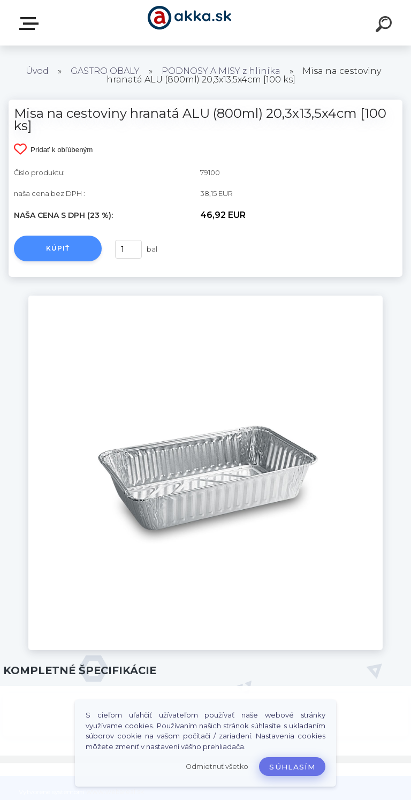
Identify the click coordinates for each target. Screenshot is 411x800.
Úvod (37, 71)
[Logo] (189, 22)
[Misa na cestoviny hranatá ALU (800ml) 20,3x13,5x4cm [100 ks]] (205, 299)
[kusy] (128, 249)
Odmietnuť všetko (217, 767)
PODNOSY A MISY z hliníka (221, 71)
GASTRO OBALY (105, 71)
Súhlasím (292, 767)
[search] (385, 25)
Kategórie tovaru (31, 23)
